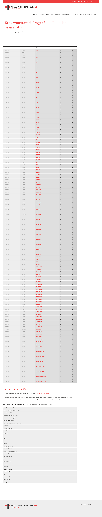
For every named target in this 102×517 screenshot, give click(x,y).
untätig (5, 443)
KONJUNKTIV (39, 304)
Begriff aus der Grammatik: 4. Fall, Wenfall (12, 423)
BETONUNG (38, 182)
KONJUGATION (39, 339)
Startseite (74, 1)
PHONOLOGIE (39, 311)
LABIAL (37, 120)
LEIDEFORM (38, 269)
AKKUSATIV (38, 224)
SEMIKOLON (38, 279)
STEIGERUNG (39, 319)
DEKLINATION (39, 334)
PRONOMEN (38, 207)
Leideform (5, 433)
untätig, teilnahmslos (8, 448)
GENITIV (37, 149)
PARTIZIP (38, 199)
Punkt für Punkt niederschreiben (10, 415)
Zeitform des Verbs (7, 471)
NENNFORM (38, 192)
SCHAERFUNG (39, 314)
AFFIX (37, 70)
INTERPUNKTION (40, 354)
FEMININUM (38, 237)
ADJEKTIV (38, 177)
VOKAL (37, 110)
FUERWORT (38, 187)
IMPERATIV (38, 257)
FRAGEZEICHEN (39, 349)
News (87, 1)
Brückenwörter (82, 14)
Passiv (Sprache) (7, 461)
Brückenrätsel (75, 14)
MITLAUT (38, 152)
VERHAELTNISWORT (40, 374)
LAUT (37, 55)
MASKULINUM (39, 306)
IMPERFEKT (38, 259)
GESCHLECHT (39, 299)
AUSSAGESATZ (39, 326)
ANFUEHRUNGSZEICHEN (41, 381)
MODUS (37, 95)
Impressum (90, 504)
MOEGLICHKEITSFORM (41, 376)
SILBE (37, 102)
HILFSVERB (38, 254)
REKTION (38, 162)
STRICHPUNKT (39, 344)
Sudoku (95, 14)
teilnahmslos (6, 441)
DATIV (37, 77)
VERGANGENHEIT (40, 356)
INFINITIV (38, 264)
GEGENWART (39, 244)
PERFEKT (38, 159)
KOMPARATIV (39, 301)
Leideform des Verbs (8, 446)
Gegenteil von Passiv (8, 430)
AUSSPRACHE (39, 289)
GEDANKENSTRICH (40, 361)
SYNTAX (37, 130)
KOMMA (37, 92)
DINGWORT (38, 184)
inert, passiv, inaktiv (7, 477)
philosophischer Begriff (8, 420)
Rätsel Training (57, 14)
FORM (37, 52)
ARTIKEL (38, 140)
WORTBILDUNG (39, 346)
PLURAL (37, 127)
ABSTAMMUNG (39, 284)
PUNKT (37, 100)
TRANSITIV (38, 282)
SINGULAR (38, 212)
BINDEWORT (38, 232)
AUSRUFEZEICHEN (40, 359)
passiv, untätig (6, 454)
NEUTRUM (38, 154)
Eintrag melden (81, 1)
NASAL (37, 97)
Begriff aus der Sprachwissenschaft (11, 410)
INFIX (37, 85)
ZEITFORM (38, 219)
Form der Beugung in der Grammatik (11, 407)
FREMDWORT (39, 242)
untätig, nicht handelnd (8, 482)
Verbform (5, 459)
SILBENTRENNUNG (40, 364)
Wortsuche (35, 14)
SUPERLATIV (38, 324)
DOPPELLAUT (39, 294)
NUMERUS (38, 157)
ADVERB (37, 115)
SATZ (37, 60)
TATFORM (38, 169)
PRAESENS (38, 204)
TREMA (37, 107)
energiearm (6, 425)
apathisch (5, 464)
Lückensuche (42, 14)
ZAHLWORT (38, 217)
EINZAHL (38, 147)
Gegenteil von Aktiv (7, 428)
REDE (37, 57)
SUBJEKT (38, 167)
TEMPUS (38, 132)
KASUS (37, 87)
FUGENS (37, 117)
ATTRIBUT (38, 179)
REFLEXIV (38, 209)
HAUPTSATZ (38, 249)
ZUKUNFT (38, 174)
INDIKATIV (38, 262)
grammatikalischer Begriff (9, 418)
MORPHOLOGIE (39, 341)
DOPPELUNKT (39, 296)
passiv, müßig (6, 479)
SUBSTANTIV (39, 321)
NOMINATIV (38, 274)
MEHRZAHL (38, 189)
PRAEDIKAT (38, 277)
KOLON (37, 90)
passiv (4, 438)
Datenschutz (83, 504)
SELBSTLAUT (39, 316)
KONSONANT (39, 267)
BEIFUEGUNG (39, 291)
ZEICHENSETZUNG (40, 366)
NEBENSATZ (38, 272)
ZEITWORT (38, 222)
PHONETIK (38, 202)
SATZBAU (38, 164)
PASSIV (37, 125)
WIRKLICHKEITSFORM (41, 379)
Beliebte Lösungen (66, 14)
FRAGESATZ (38, 239)
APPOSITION (38, 286)
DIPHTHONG (38, 234)
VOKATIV (38, 172)
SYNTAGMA (38, 214)
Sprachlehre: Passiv (7, 456)
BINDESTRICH (39, 331)
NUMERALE (38, 194)
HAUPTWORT (39, 252)
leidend (5, 436)
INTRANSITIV (39, 336)
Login (91, 1)
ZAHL (37, 67)
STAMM (37, 105)
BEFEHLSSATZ (39, 329)
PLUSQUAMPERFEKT (40, 371)
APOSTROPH (38, 227)
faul (4, 474)
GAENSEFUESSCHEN (40, 369)
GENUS (37, 82)
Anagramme (90, 14)
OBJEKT (37, 122)
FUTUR (37, 80)
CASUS (37, 75)
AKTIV (37, 72)
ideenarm (5, 466)
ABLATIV (37, 137)
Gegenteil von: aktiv (7, 469)
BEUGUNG (38, 142)
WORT (37, 65)
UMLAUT (38, 135)
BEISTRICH (38, 229)
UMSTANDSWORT (40, 351)
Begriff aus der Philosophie (9, 413)
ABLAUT (37, 112)
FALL (37, 50)
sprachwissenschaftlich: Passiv (10, 451)
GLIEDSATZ (38, 247)
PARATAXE (38, 197)
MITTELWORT (39, 309)
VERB (37, 62)
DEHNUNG (38, 144)
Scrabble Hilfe (49, 14)
